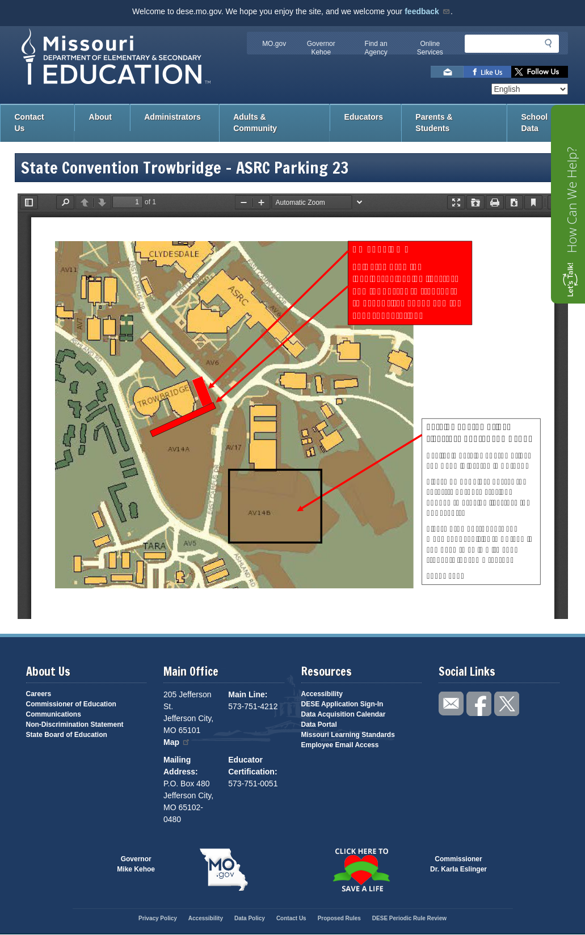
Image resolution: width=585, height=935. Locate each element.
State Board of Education (66, 735)
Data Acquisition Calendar (343, 714)
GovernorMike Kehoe (136, 864)
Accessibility (322, 694)
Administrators (172, 116)
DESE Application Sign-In (342, 704)
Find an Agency (376, 48)
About (100, 116)
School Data (534, 122)
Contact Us (29, 122)
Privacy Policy (157, 918)
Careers (39, 694)
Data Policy (249, 918)
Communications (53, 714)
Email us (447, 72)
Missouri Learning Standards (348, 735)
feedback (428, 11)
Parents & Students (433, 122)
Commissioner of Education (71, 704)
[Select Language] (529, 89)
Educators (363, 116)
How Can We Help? (571, 200)
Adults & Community (255, 122)
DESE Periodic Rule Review (409, 918)
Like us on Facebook (487, 72)
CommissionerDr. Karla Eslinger (458, 864)
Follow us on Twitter (539, 72)
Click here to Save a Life (362, 870)
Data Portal (319, 724)
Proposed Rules (339, 918)
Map (177, 742)
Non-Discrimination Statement (75, 724)
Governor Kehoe (321, 48)
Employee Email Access (340, 745)
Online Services (430, 48)
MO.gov (274, 44)
